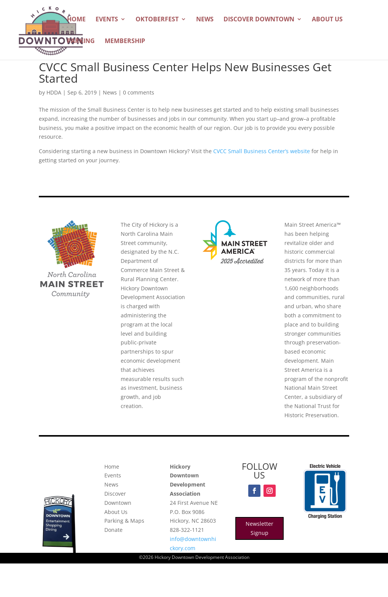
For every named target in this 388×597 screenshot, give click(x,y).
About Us (327, 19)
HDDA (53, 92)
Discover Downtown (259, 19)
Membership (125, 41)
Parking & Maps (124, 520)
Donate (113, 529)
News (205, 19)
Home (76, 19)
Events (107, 19)
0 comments (138, 92)
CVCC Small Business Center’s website (261, 151)
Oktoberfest (157, 19)
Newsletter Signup (259, 528)
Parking (81, 41)
